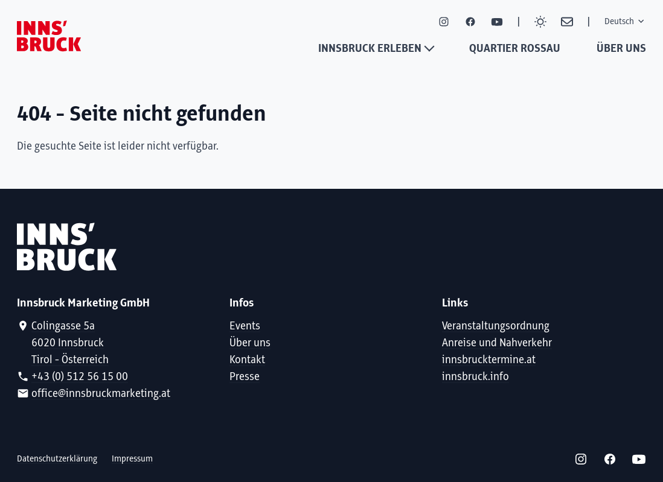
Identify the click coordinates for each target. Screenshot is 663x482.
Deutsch (625, 21)
